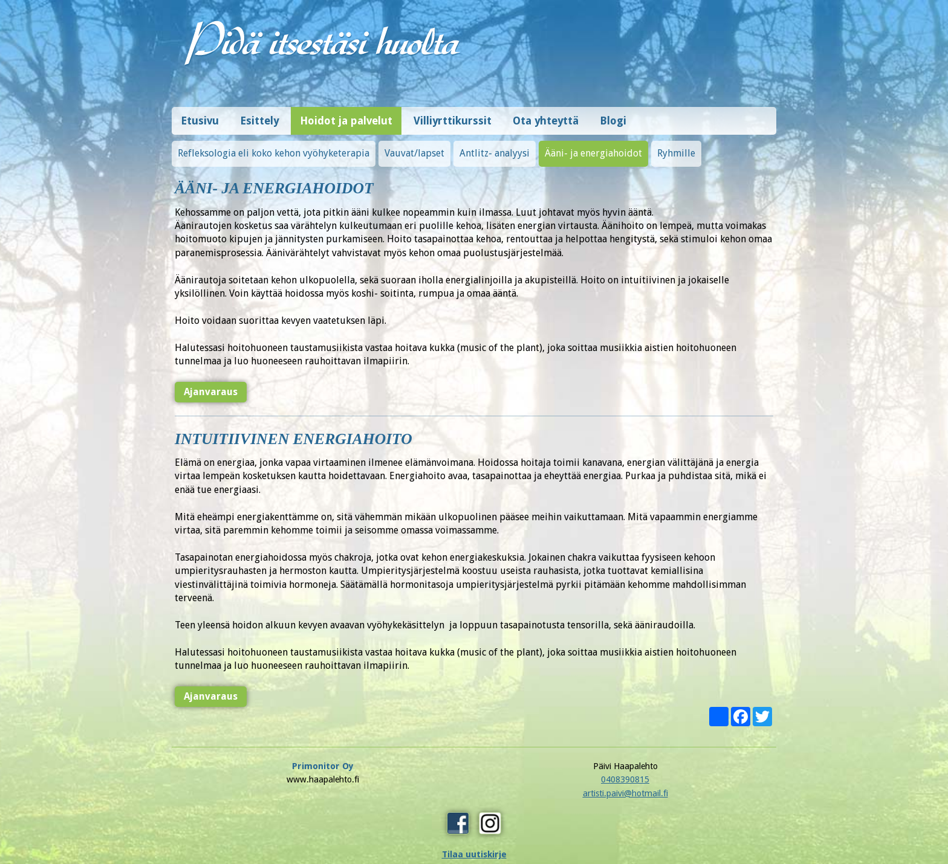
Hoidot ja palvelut (346, 115)
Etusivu (200, 115)
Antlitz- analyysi (494, 147)
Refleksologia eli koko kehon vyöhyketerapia (273, 147)
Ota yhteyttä (546, 115)
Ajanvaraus (209, 386)
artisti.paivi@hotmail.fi (474, 787)
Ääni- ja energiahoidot (593, 147)
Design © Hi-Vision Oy (738, 828)
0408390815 (474, 773)
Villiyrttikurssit (453, 115)
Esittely (259, 115)
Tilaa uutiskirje (625, 796)
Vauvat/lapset (414, 147)
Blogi (613, 115)
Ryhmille (676, 147)
